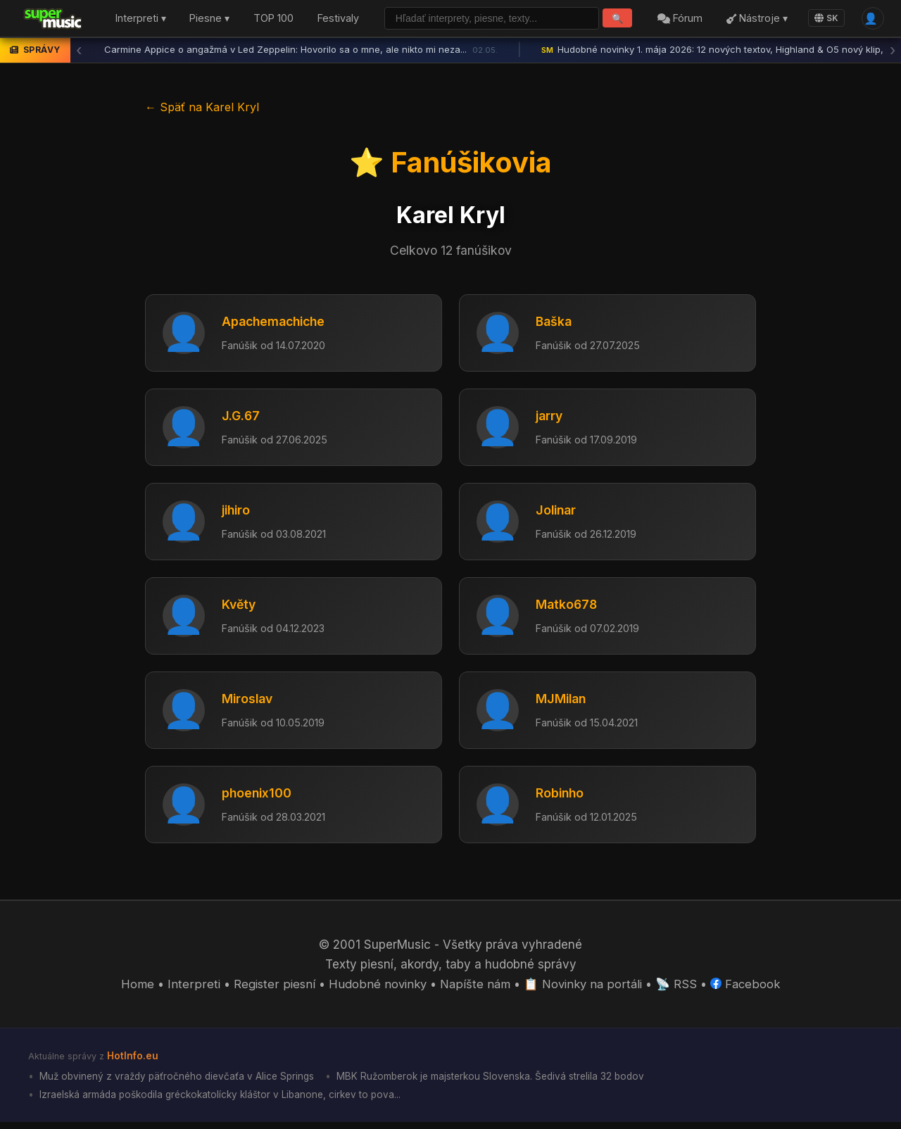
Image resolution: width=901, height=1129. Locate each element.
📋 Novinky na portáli (584, 990)
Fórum (677, 20)
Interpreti (190, 990)
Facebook (748, 990)
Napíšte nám (474, 990)
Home (135, 990)
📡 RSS (679, 990)
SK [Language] (824, 19)
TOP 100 (273, 20)
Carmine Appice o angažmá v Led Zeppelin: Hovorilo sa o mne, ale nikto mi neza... (301, 52)
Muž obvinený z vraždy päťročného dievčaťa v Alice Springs (179, 1081)
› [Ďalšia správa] (892, 53)
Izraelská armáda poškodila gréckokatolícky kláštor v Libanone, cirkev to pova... (224, 1100)
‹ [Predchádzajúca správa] (79, 53)
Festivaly (338, 20)
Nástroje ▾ (754, 20)
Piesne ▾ (209, 20)
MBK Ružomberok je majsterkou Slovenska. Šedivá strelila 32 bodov (502, 1081)
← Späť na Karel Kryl (202, 109)
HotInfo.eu (133, 1061)
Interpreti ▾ (140, 20)
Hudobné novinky (376, 990)
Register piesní (271, 990)
